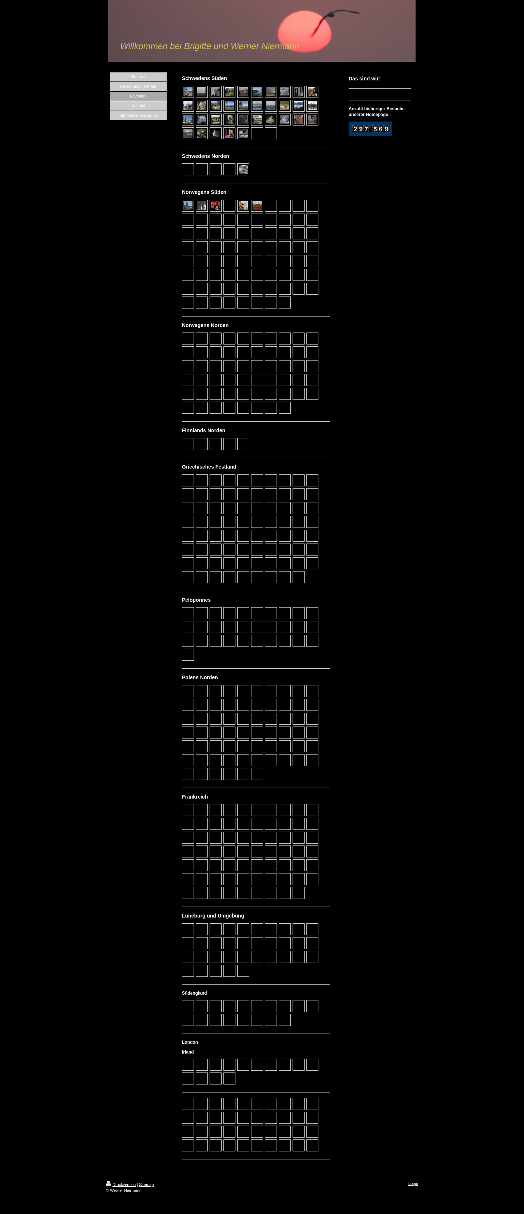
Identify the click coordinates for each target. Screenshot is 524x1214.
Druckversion (121, 1184)
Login (413, 1183)
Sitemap (146, 1184)
